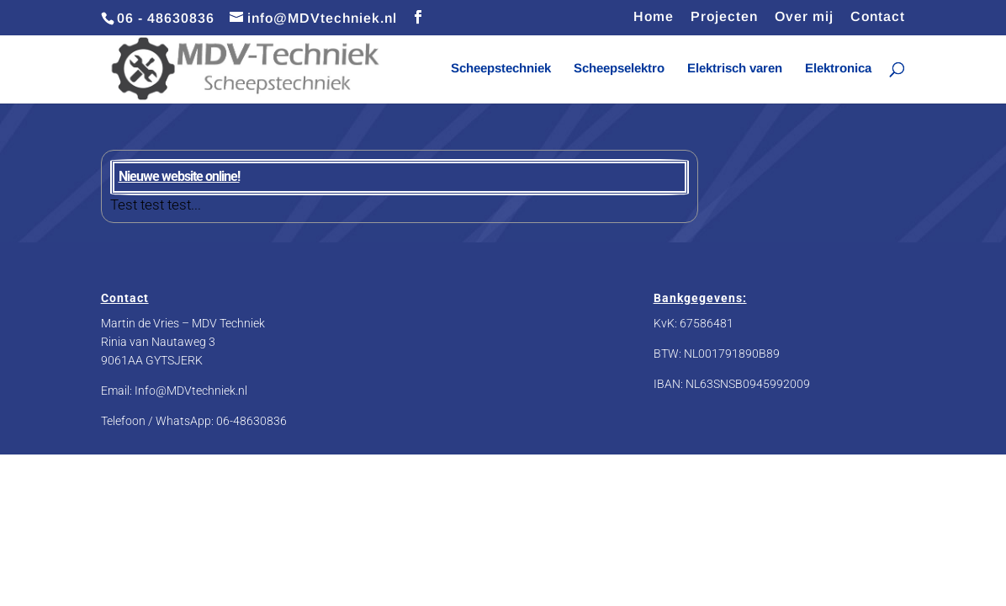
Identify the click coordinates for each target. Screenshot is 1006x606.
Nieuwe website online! (179, 176)
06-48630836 (251, 421)
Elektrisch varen (734, 68)
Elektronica (838, 68)
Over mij (804, 17)
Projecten (724, 17)
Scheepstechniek (501, 68)
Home (653, 17)
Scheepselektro (619, 68)
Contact (877, 17)
